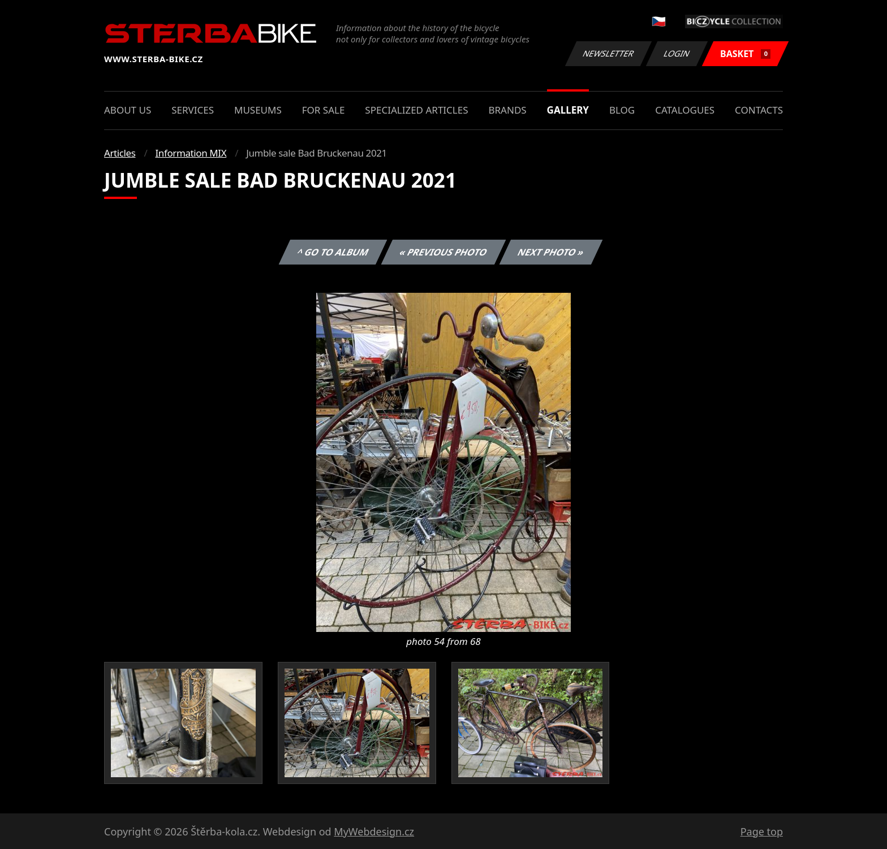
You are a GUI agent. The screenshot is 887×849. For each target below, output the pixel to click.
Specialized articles (416, 109)
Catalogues (684, 109)
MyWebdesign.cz (374, 831)
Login (677, 53)
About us (127, 109)
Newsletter (608, 53)
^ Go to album (332, 252)
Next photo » (551, 252)
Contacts (759, 109)
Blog (622, 109)
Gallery (568, 109)
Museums (258, 109)
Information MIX (190, 152)
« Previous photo (443, 252)
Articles (119, 152)
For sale (323, 109)
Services (192, 109)
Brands (507, 109)
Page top (761, 831)
